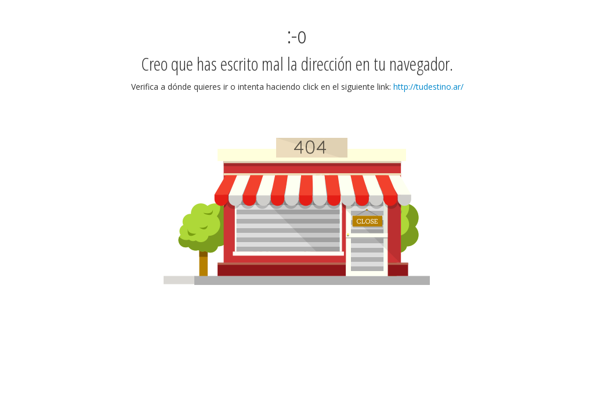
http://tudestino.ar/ (428, 86)
